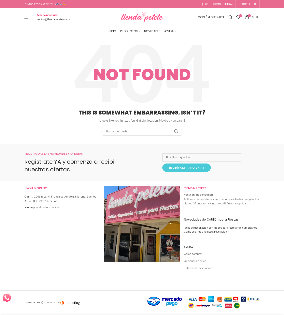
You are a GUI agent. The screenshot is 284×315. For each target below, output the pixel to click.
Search (176, 131)
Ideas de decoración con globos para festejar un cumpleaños (220, 227)
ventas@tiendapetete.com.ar (54, 19)
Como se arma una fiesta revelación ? (206, 231)
